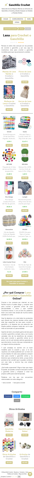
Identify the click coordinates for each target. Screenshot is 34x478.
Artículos (24, 456)
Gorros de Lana (24, 103)
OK (19, 476)
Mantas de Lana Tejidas (9, 75)
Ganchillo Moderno (9, 430)
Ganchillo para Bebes (24, 430)
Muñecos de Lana (9, 103)
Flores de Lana (25, 74)
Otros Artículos (9, 456)
